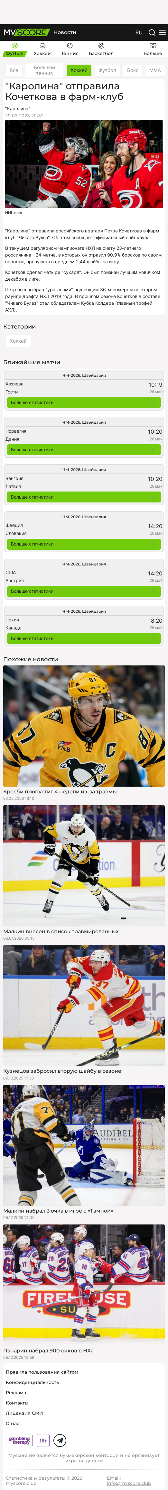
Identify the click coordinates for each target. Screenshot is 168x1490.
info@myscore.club (129, 1483)
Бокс (132, 70)
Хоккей (79, 70)
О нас (12, 1423)
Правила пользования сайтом (42, 1372)
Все (14, 70)
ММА (155, 70)
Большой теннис (44, 70)
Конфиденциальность (32, 1382)
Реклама (16, 1392)
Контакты (17, 1403)
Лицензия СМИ (24, 1413)
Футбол (107, 70)
